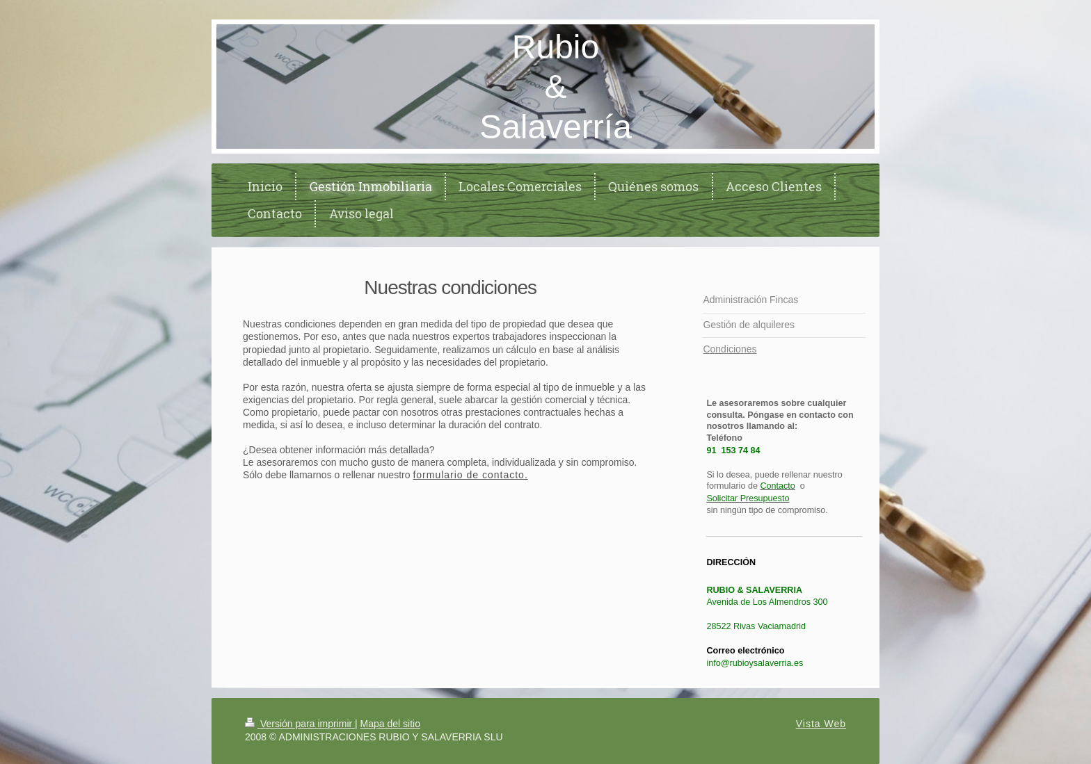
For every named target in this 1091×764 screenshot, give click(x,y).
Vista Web (821, 723)
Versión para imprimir (300, 723)
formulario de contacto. (470, 474)
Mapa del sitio (390, 723)
